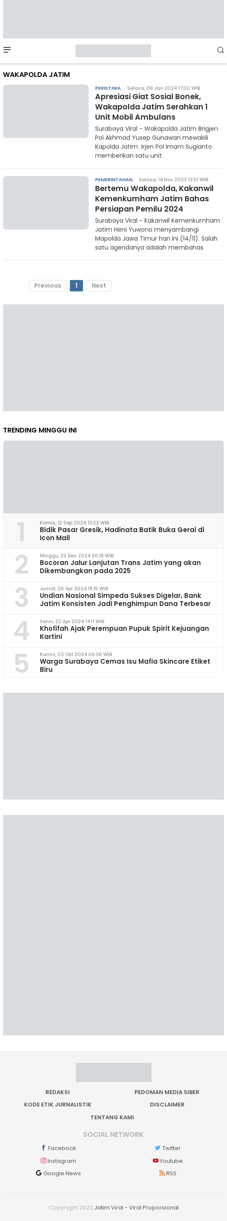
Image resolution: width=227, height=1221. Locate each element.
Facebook (57, 1147)
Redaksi (57, 1091)
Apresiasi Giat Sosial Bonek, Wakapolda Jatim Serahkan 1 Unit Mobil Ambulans (153, 106)
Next (99, 284)
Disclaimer (167, 1104)
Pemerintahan (113, 179)
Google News (58, 1172)
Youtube (167, 1160)
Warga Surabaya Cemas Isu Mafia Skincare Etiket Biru (125, 664)
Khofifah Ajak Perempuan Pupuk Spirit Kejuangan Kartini (124, 631)
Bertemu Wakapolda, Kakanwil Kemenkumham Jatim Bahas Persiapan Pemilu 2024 (156, 197)
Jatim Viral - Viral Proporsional (136, 1207)
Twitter (167, 1147)
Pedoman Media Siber (167, 1091)
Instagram (57, 1160)
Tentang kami (112, 1116)
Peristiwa (108, 88)
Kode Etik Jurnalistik (58, 1104)
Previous (47, 284)
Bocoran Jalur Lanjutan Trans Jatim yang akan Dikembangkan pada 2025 (120, 565)
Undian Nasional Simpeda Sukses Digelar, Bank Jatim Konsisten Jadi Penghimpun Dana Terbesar (125, 598)
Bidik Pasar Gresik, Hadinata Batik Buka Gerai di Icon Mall (122, 532)
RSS (167, 1172)
